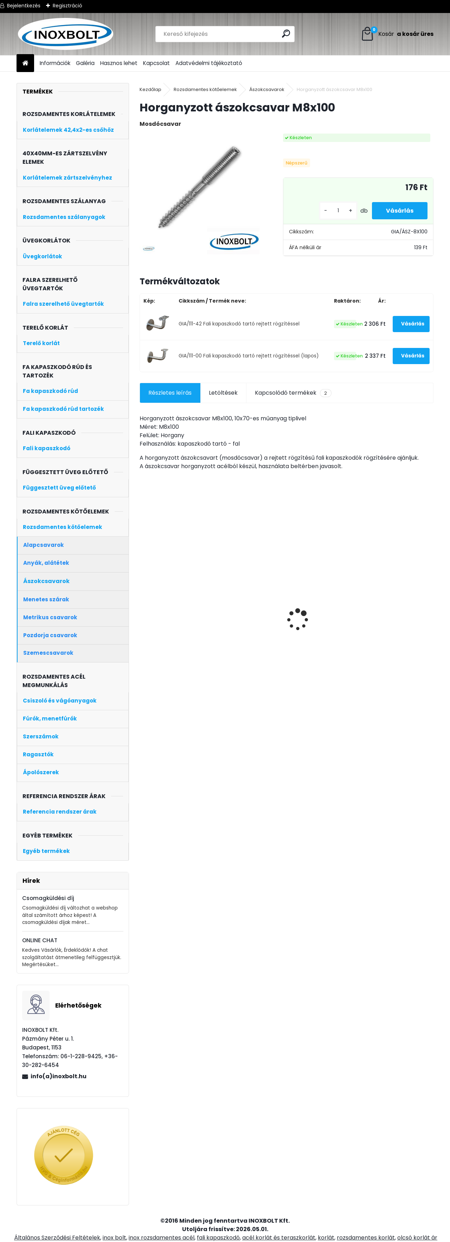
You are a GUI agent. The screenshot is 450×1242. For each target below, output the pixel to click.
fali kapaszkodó (218, 1238)
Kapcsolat (156, 63)
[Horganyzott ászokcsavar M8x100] (200, 194)
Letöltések (223, 393)
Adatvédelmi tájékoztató (208, 63)
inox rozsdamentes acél (161, 1238)
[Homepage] (25, 63)
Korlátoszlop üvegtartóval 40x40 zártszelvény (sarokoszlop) (392, 637)
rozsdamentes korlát (366, 1238)
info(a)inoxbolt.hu (58, 1076)
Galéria (85, 63)
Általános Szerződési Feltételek (57, 1238)
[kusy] (338, 211)
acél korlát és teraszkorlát (278, 1238)
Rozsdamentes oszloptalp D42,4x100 (173, 616)
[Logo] (65, 34)
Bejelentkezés (23, 5)
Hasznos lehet (118, 63)
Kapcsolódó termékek (293, 393)
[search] (286, 34)
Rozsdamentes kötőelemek (205, 89)
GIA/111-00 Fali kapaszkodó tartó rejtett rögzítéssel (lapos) (249, 355)
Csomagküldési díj (48, 898)
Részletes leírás (170, 393)
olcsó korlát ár (417, 1238)
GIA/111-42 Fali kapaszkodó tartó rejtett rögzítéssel (239, 324)
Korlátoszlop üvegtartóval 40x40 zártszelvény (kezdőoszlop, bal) (246, 637)
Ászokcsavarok (266, 89)
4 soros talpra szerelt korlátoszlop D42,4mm (322, 630)
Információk (55, 63)
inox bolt (114, 1238)
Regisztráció (67, 5)
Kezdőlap (150, 89)
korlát (326, 1238)
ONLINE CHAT (39, 940)
